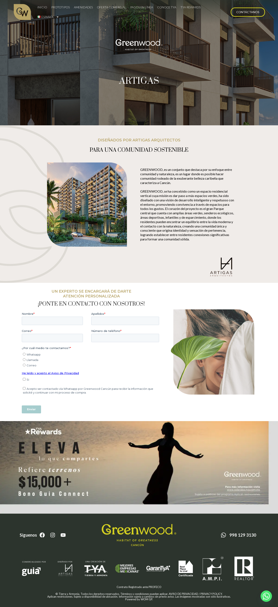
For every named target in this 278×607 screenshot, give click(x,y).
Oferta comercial (111, 7)
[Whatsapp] (266, 596)
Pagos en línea (141, 7)
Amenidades (83, 7)
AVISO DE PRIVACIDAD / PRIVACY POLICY (195, 594)
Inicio (42, 7)
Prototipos (60, 7)
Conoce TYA (166, 7)
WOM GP (146, 599)
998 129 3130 (242, 534)
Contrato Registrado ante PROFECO (139, 587)
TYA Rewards (190, 7)
